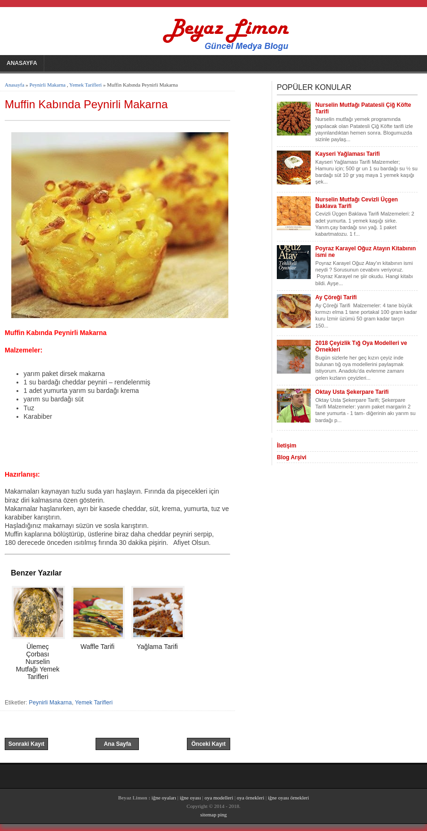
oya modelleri (218, 797)
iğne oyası (191, 797)
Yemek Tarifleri (85, 85)
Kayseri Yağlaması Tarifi (347, 154)
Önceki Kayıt (208, 744)
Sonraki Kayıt (26, 744)
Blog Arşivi (291, 457)
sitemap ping (213, 814)
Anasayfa (22, 63)
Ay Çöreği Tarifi (336, 297)
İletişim (286, 445)
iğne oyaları (164, 797)
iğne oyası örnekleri (288, 797)
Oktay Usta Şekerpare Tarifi (352, 392)
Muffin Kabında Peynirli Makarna (86, 104)
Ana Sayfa (117, 744)
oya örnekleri (250, 797)
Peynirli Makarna (48, 85)
